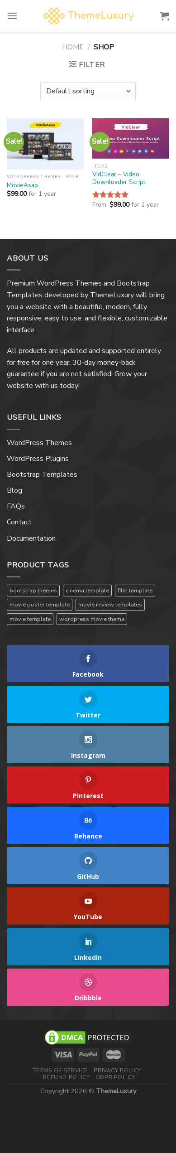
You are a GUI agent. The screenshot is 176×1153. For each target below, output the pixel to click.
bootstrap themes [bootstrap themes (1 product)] (33, 590)
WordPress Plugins (38, 459)
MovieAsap (22, 185)
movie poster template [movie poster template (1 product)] (40, 605)
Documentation (31, 538)
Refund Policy (66, 1077)
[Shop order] (87, 91)
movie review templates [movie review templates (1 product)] (110, 605)
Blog (14, 490)
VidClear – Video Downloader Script (118, 178)
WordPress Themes (39, 443)
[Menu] (12, 16)
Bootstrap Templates (42, 475)
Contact (19, 522)
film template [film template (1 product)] (135, 590)
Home (73, 47)
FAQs (16, 506)
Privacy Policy (117, 1070)
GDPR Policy (115, 1077)
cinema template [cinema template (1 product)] (87, 590)
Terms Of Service (60, 1070)
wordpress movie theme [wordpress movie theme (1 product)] (91, 619)
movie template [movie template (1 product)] (30, 619)
